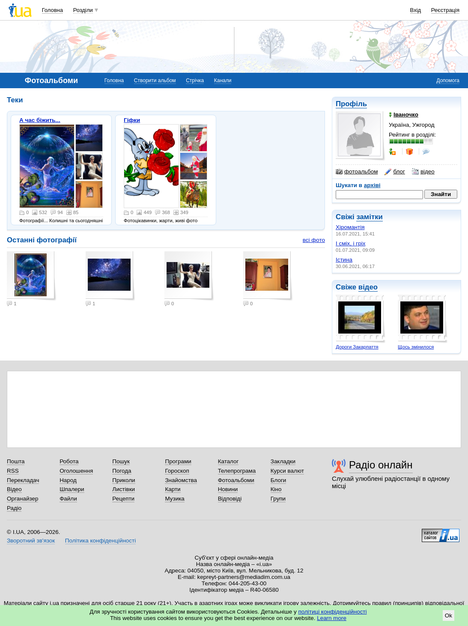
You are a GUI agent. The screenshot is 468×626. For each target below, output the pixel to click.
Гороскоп (177, 471)
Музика (174, 498)
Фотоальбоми (236, 480)
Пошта (15, 461)
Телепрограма (237, 471)
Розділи (83, 10)
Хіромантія (350, 227)
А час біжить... (39, 120)
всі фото (314, 240)
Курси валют (287, 471)
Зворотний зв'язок (31, 540)
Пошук (121, 461)
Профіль (351, 104)
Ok (448, 615)
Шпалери (72, 489)
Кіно (276, 489)
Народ (68, 480)
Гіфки (132, 120)
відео (423, 171)
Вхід (415, 10)
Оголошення (76, 471)
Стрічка (195, 80)
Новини (228, 489)
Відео (14, 489)
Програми (178, 461)
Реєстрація (445, 10)
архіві (372, 185)
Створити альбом (155, 80)
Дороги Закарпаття (357, 346)
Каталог (228, 461)
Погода (121, 471)
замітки (369, 217)
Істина (344, 259)
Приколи (123, 480)
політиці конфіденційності (332, 611)
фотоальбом (357, 171)
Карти (172, 489)
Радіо (14, 508)
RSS (13, 471)
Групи (278, 498)
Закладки (283, 461)
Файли (68, 498)
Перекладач (23, 480)
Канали (223, 80)
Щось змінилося (416, 346)
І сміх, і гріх (350, 243)
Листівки (123, 489)
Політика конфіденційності (100, 540)
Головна (52, 10)
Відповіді (230, 498)
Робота (69, 461)
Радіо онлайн (381, 465)
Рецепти (123, 498)
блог (395, 171)
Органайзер (22, 498)
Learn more (331, 618)
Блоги (278, 480)
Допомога (447, 80)
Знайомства (181, 480)
